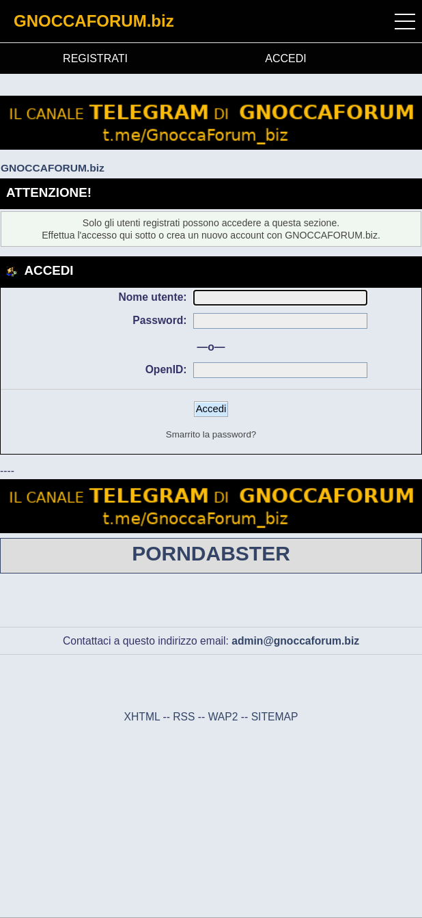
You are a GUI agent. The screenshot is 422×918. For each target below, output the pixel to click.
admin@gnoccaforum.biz (295, 641)
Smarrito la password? (211, 434)
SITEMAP (274, 717)
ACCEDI (285, 58)
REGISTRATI (95, 58)
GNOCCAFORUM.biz (94, 21)
